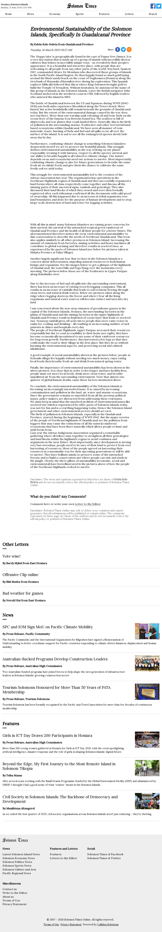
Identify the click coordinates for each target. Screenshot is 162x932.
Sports (80, 14)
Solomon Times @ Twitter (104, 858)
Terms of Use (11, 900)
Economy (54, 14)
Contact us (10, 889)
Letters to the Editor (63, 858)
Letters (129, 14)
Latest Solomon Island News (21, 854)
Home (8, 14)
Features (104, 14)
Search (153, 14)
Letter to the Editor (87, 504)
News (30, 14)
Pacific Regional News (17, 873)
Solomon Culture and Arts (19, 869)
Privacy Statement (15, 904)
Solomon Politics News (17, 862)
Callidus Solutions (108, 924)
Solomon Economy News (19, 858)
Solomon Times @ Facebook (105, 854)
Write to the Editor (15, 892)
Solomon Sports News (17, 865)
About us (8, 896)
